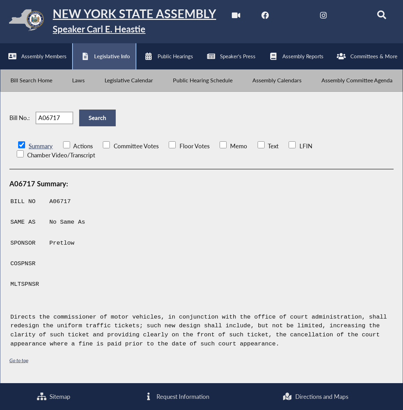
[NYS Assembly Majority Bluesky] (352, 17)
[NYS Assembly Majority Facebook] (265, 17)
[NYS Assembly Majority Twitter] (294, 17)
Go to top (18, 361)
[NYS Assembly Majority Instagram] (323, 17)
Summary (41, 146)
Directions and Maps (315, 396)
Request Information (177, 396)
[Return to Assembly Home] (108, 21)
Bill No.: (19, 118)
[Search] (381, 17)
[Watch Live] (236, 17)
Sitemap (54, 396)
